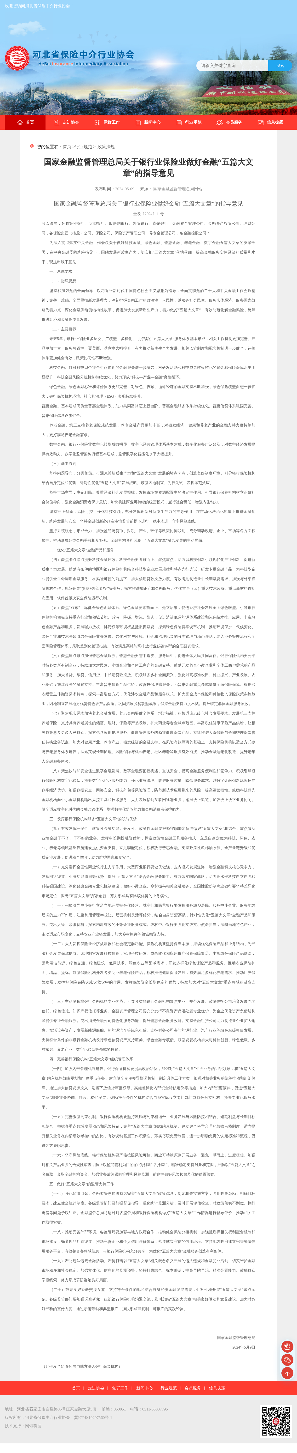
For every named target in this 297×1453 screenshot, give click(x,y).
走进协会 (66, 122)
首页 (25, 122)
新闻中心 (147, 122)
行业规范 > (85, 146)
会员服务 (229, 122)
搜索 (280, 66)
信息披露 (270, 122)
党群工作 (107, 122)
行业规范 (188, 122)
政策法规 (106, 146)
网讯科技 (33, 1426)
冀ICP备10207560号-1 (93, 1417)
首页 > (69, 146)
